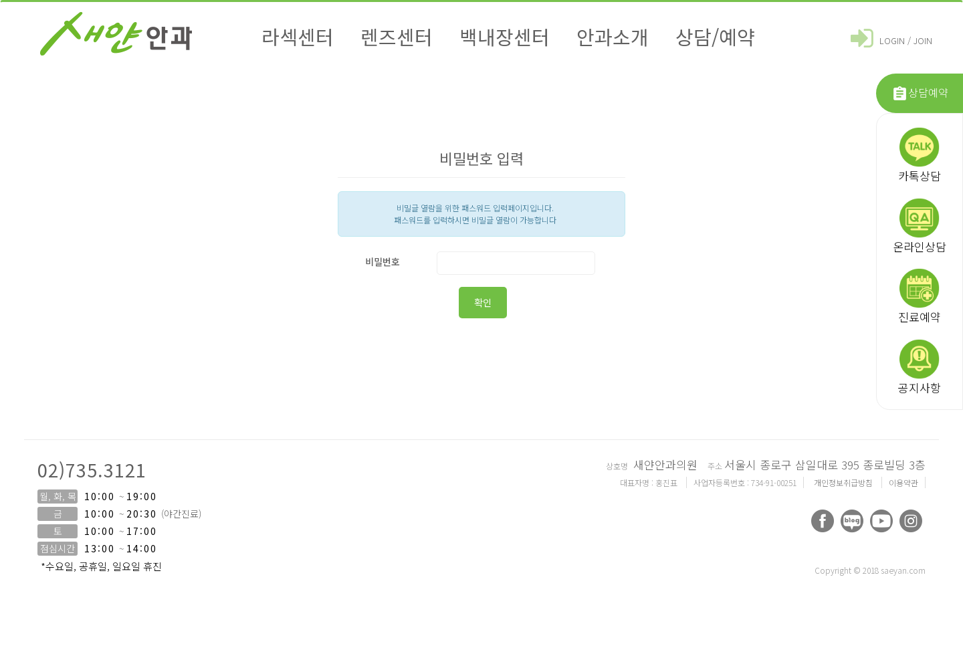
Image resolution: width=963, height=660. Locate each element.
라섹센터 (297, 36)
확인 (483, 302)
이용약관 (903, 482)
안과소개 (612, 36)
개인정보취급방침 (844, 482)
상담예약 (919, 93)
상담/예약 (715, 36)
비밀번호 (382, 261)
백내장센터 (504, 36)
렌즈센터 (396, 36)
